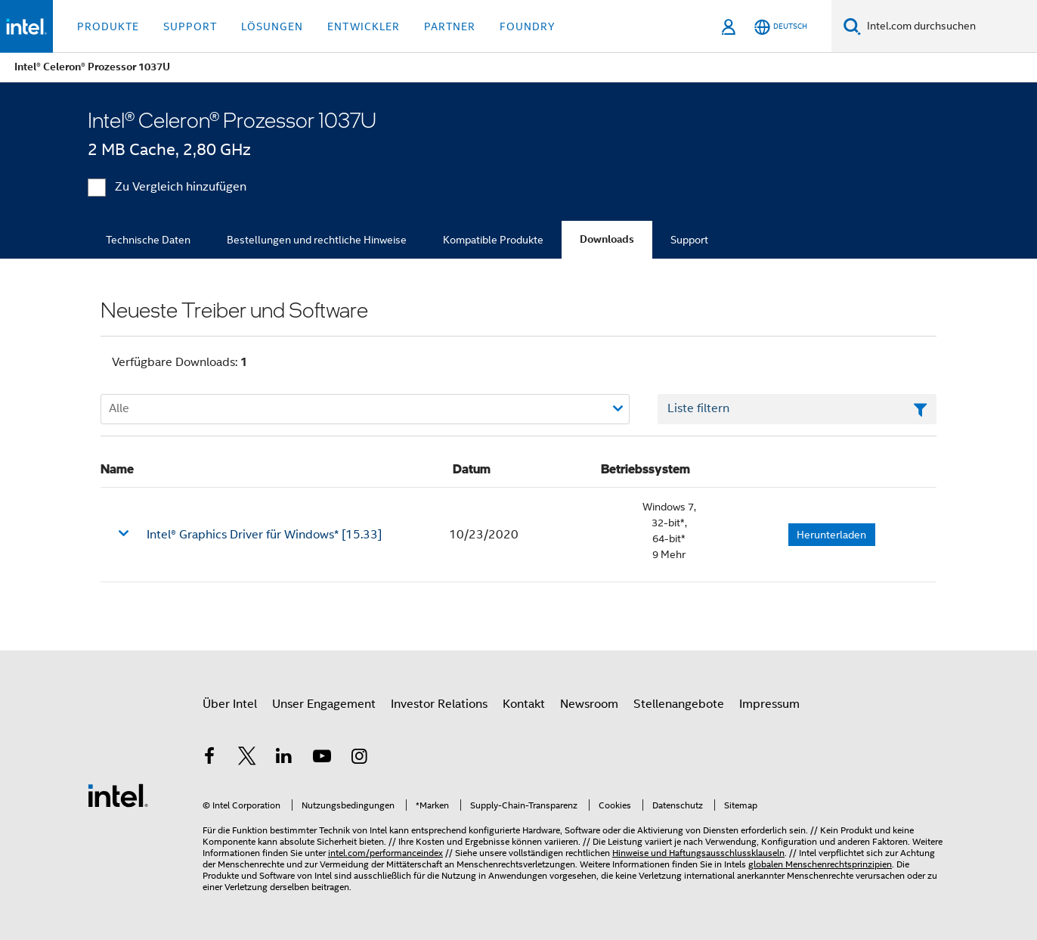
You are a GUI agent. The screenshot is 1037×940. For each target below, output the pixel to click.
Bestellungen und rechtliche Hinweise (317, 240)
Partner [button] (449, 26)
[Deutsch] (781, 27)
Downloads (607, 239)
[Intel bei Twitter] (247, 758)
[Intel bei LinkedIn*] (284, 758)
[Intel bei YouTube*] (322, 758)
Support (689, 240)
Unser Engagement (324, 704)
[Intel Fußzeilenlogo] (118, 794)
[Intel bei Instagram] (359, 758)
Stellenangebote (678, 704)
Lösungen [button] (272, 26)
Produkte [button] (108, 26)
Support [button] (190, 26)
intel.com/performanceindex (385, 852)
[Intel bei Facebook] (209, 758)
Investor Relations (439, 704)
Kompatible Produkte (493, 240)
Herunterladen (831, 534)
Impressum (769, 704)
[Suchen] (852, 26)
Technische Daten (148, 240)
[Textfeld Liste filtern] (797, 409)
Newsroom (589, 704)
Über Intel (230, 704)
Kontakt (524, 704)
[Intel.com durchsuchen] (949, 26)
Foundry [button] (528, 26)
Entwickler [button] (363, 26)
